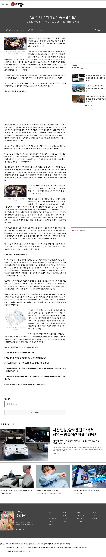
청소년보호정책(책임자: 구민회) (61, 544)
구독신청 (94, 515)
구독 (87, 68)
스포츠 (51, 521)
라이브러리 (80, 518)
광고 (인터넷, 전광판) (17, 544)
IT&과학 (65, 518)
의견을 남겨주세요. (12, 404)
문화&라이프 (52, 518)
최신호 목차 (80, 515)
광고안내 (94, 518)
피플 (64, 521)
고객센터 (32, 544)
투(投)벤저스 (77, 68)
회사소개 (8, 544)
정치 (50, 512)
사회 (50, 515)
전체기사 (51, 524)
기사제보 (94, 512)
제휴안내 (26, 544)
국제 (64, 515)
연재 (78, 512)
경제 (64, 512)
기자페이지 (80, 521)
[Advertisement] (28, 107)
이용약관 (38, 544)
